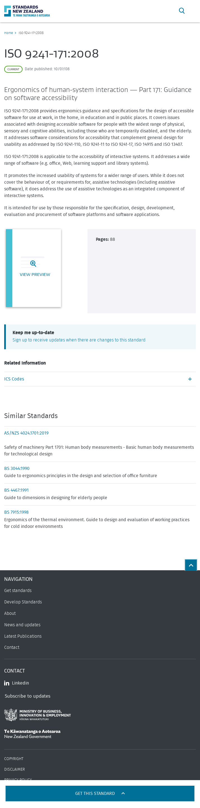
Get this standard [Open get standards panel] (95, 793)
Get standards (17, 590)
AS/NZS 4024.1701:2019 (26, 433)
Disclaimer (14, 769)
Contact (11, 647)
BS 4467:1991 (16, 490)
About (10, 613)
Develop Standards (23, 602)
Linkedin (16, 683)
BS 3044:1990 (17, 468)
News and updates (22, 625)
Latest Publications (23, 636)
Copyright (13, 759)
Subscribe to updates (27, 696)
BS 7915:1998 (16, 512)
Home (8, 33)
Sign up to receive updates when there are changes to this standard (79, 340)
